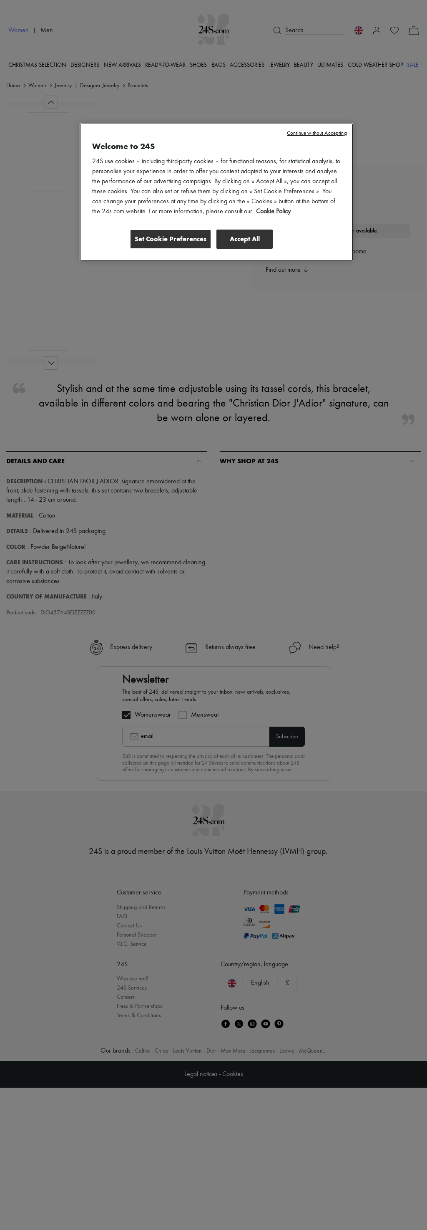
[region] (216, 192)
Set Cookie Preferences (169, 239)
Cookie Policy (273, 211)
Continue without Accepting (317, 133)
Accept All (245, 239)
